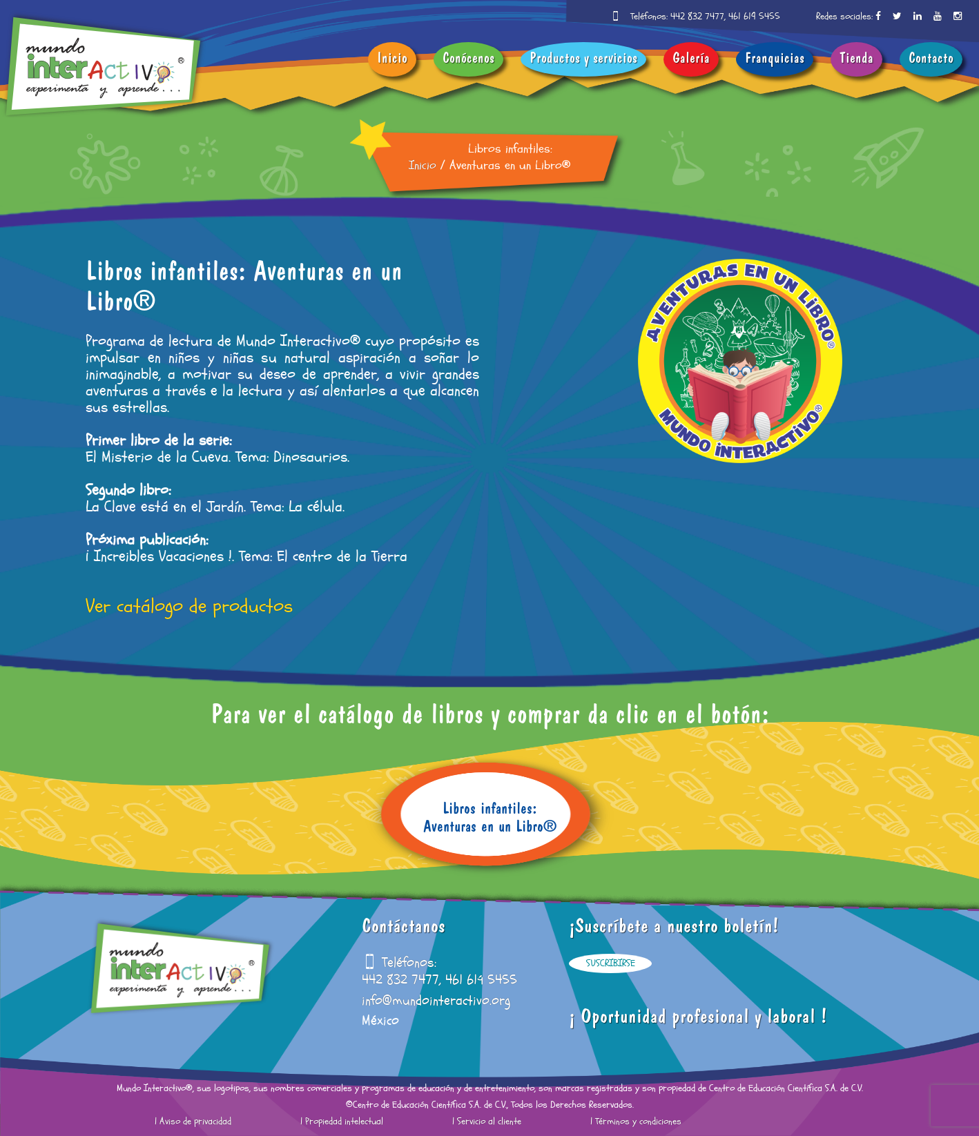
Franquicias (774, 59)
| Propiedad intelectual (341, 1121)
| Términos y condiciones (635, 1121)
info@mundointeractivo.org (436, 1001)
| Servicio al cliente (486, 1121)
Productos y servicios (583, 59)
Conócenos (468, 59)
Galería (691, 59)
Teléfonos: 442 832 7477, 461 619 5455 (705, 16)
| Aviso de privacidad (193, 1121)
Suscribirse (610, 963)
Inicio (392, 59)
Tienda (856, 59)
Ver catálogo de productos (189, 607)
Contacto (931, 59)
